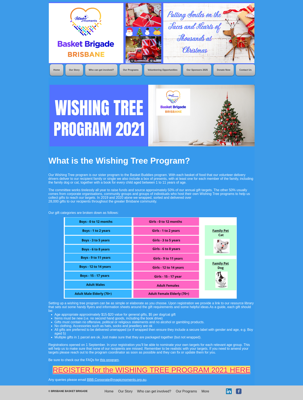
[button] (130, 70)
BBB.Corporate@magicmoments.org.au (116, 379)
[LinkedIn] (229, 391)
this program (109, 360)
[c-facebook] (239, 391)
